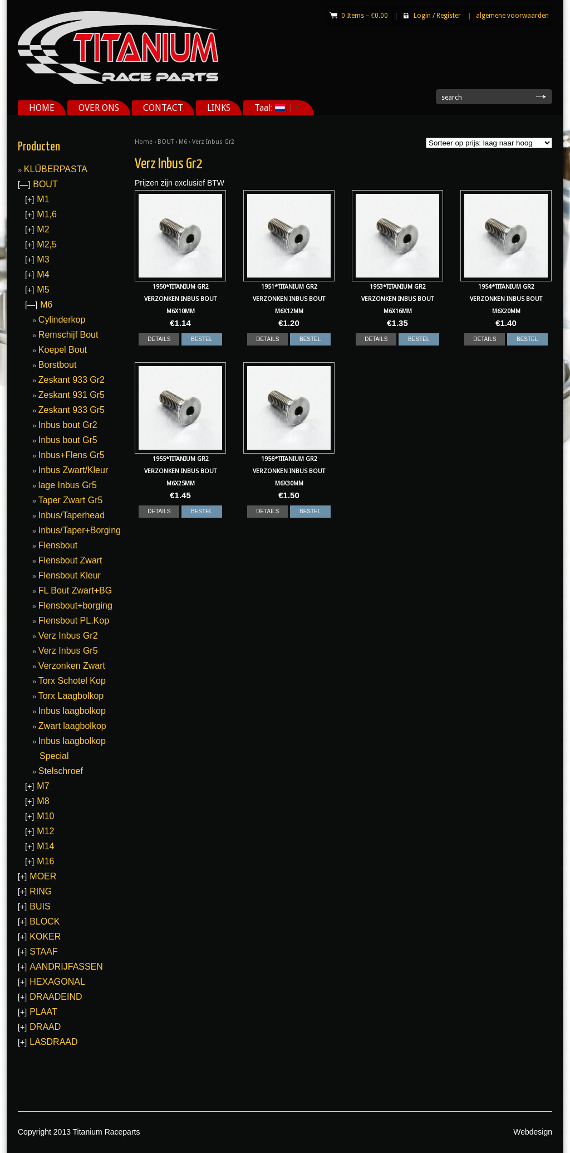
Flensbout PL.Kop (73, 620)
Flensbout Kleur (69, 575)
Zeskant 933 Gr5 (71, 410)
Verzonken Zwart (71, 665)
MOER (43, 876)
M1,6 (47, 214)
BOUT (166, 141)
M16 (45, 861)
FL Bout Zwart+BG (75, 590)
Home (144, 141)
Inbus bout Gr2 (67, 425)
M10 (45, 816)
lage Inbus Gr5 (67, 485)
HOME (42, 108)
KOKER (45, 936)
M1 (43, 199)
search (451, 97)
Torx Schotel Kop (72, 680)
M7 (43, 786)
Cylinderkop (61, 319)
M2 (43, 229)
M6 (183, 141)
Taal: (272, 108)
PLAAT (43, 1011)
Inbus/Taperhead (71, 515)
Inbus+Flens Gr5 (71, 455)
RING (41, 891)
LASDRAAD (53, 1042)
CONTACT (163, 108)
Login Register (437, 16)
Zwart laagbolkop (72, 726)
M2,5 (47, 244)
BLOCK (45, 921)
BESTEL (201, 339)
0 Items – (364, 16)
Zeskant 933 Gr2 (71, 380)
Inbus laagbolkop (72, 711)
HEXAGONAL (57, 981)
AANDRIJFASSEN (66, 966)
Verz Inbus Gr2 (68, 635)
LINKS (218, 108)
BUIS (40, 906)
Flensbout (57, 545)
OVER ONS (98, 108)
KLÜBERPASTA (55, 169)
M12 (45, 831)
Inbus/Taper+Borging (79, 530)
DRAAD (45, 1027)
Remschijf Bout (68, 334)
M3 (43, 259)
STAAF (43, 951)
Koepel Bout (62, 349)
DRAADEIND (56, 996)
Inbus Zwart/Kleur (73, 470)
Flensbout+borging (75, 605)
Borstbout (57, 364)
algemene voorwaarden (512, 16)
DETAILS (159, 339)
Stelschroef (60, 771)
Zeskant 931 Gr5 (71, 395)
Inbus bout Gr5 (67, 440)
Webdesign (532, 1131)
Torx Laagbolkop (71, 695)
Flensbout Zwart (70, 560)
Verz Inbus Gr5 (68, 650)
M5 (43, 289)
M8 (43, 801)
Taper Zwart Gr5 (70, 500)
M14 (45, 846)
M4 (43, 274)
